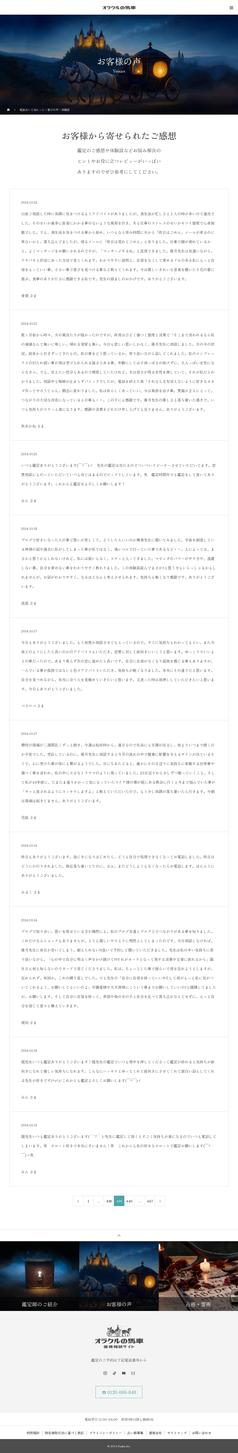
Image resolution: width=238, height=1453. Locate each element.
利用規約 (33, 1432)
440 (129, 1201)
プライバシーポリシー (105, 1432)
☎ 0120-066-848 (119, 1392)
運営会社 (155, 1432)
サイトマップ (177, 1432)
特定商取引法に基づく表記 (64, 1432)
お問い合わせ (202, 1432)
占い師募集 (135, 1432)
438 (109, 1201)
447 (150, 1201)
